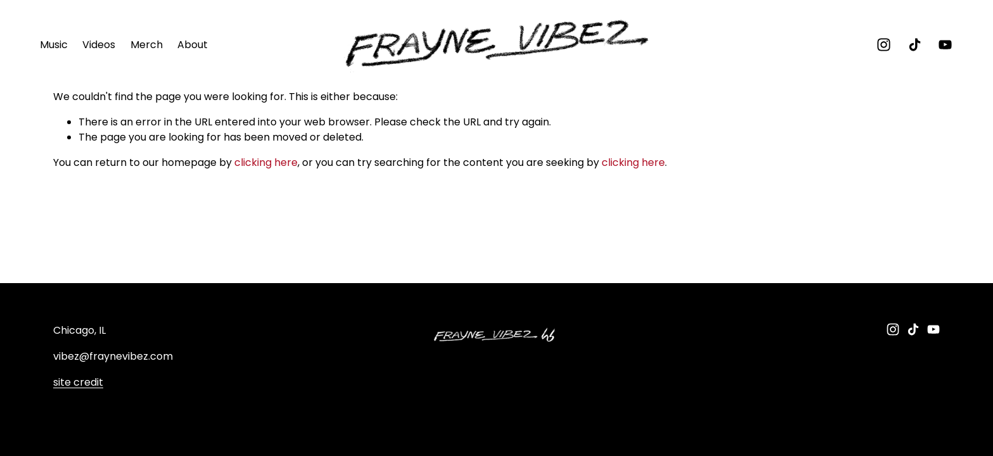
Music (54, 44)
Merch (146, 44)
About (192, 44)
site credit (78, 383)
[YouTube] (945, 45)
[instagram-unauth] (884, 45)
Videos (98, 44)
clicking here (266, 162)
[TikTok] (915, 45)
